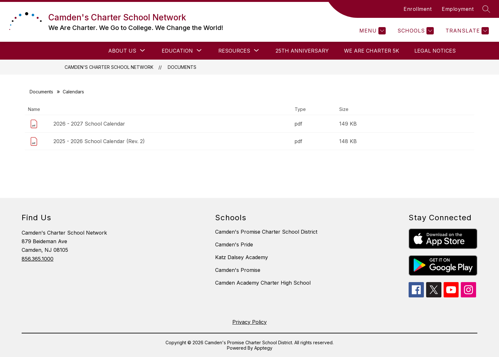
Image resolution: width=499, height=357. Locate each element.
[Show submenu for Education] (177, 51)
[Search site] (486, 9)
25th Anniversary (302, 50)
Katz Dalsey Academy (241, 257)
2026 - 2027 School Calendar (89, 123)
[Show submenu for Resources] (234, 51)
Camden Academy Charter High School (263, 283)
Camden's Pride (234, 244)
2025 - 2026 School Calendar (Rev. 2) (99, 141)
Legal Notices (435, 50)
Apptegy (263, 348)
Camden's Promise (237, 270)
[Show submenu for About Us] (122, 51)
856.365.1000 (37, 259)
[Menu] (372, 31)
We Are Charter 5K (371, 50)
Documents (182, 67)
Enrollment (418, 9)
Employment (458, 9)
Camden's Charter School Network (109, 67)
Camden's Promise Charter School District (266, 232)
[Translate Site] (466, 31)
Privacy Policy (249, 322)
